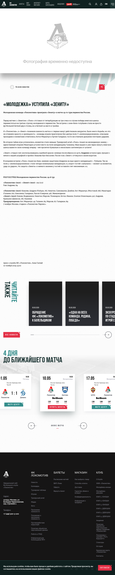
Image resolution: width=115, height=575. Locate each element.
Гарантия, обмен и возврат (81, 492)
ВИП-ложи (28, 4)
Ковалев (38, 156)
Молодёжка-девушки (101, 492)
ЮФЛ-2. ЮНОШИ (102, 501)
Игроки (34, 494)
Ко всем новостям (19, 87)
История (99, 546)
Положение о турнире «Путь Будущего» (101, 536)
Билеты (21, 4)
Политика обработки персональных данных (39, 529)
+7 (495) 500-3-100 (11, 514)
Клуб (99, 472)
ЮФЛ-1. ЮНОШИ (102, 497)
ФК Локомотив (13, 4)
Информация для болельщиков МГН (38, 539)
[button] (41, 335)
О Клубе (99, 479)
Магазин (81, 472)
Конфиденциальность (83, 497)
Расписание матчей (61, 479)
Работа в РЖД (36, 534)
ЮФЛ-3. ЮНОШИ (102, 505)
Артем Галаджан (59, 137)
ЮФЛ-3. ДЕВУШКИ (103, 516)
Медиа (33, 502)
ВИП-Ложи (58, 483)
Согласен (105, 568)
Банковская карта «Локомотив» (103, 551)
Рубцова (98, 161)
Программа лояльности (35, 510)
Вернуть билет (59, 491)
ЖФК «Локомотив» (103, 483)
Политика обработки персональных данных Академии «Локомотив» (102, 527)
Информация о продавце (80, 501)
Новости (34, 482)
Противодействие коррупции (38, 523)
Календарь (35, 486)
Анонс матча (57, 426)
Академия (60, 4)
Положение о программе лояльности (36, 517)
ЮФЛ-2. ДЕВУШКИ (103, 512)
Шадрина (63, 161)
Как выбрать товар (82, 479)
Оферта (56, 487)
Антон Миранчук (43, 137)
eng (106, 4)
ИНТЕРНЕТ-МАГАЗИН (37, 4)
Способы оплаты (81, 483)
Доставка (78, 487)
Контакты (99, 556)
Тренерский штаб (37, 498)
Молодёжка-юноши (103, 487)
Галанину (70, 145)
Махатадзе (28, 145)
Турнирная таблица (38, 490)
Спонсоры (100, 542)
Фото (33, 506)
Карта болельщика (50, 4)
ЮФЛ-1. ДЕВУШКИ (103, 508)
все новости (11, 335)
